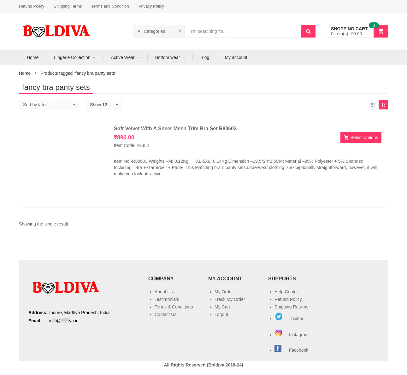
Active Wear (123, 57)
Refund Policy (31, 6)
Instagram (292, 334)
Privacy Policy (151, 6)
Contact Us (165, 314)
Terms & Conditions (174, 306)
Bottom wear (167, 57)
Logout (221, 314)
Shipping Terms (68, 6)
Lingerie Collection (72, 57)
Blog (204, 57)
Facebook (298, 350)
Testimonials (167, 299)
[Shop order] (49, 104)
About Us (164, 291)
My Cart (222, 306)
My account (236, 57)
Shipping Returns (291, 306)
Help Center (286, 291)
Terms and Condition (110, 6)
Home (32, 57)
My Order (224, 291)
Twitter (289, 318)
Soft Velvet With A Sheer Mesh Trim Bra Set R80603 (175, 128)
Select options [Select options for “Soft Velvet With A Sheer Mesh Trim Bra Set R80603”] (364, 137)
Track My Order (230, 299)
